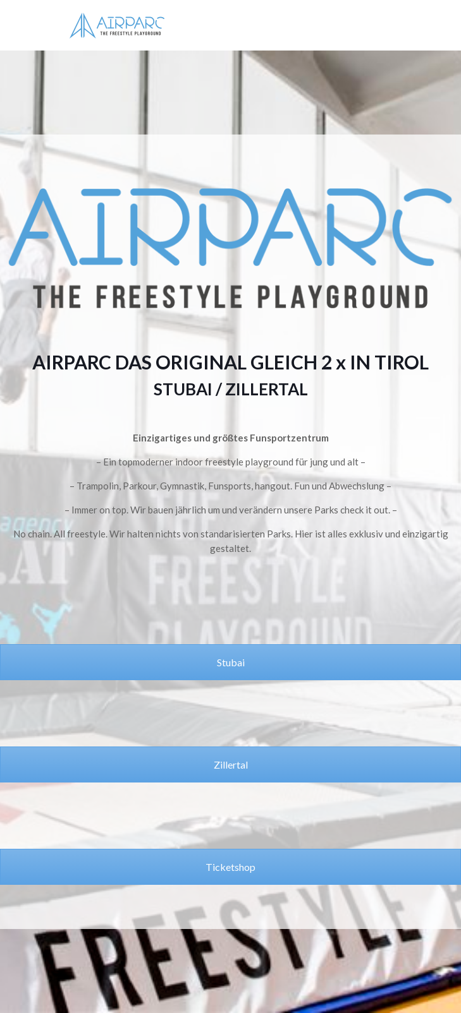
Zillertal (231, 764)
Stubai (231, 662)
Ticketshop (230, 867)
